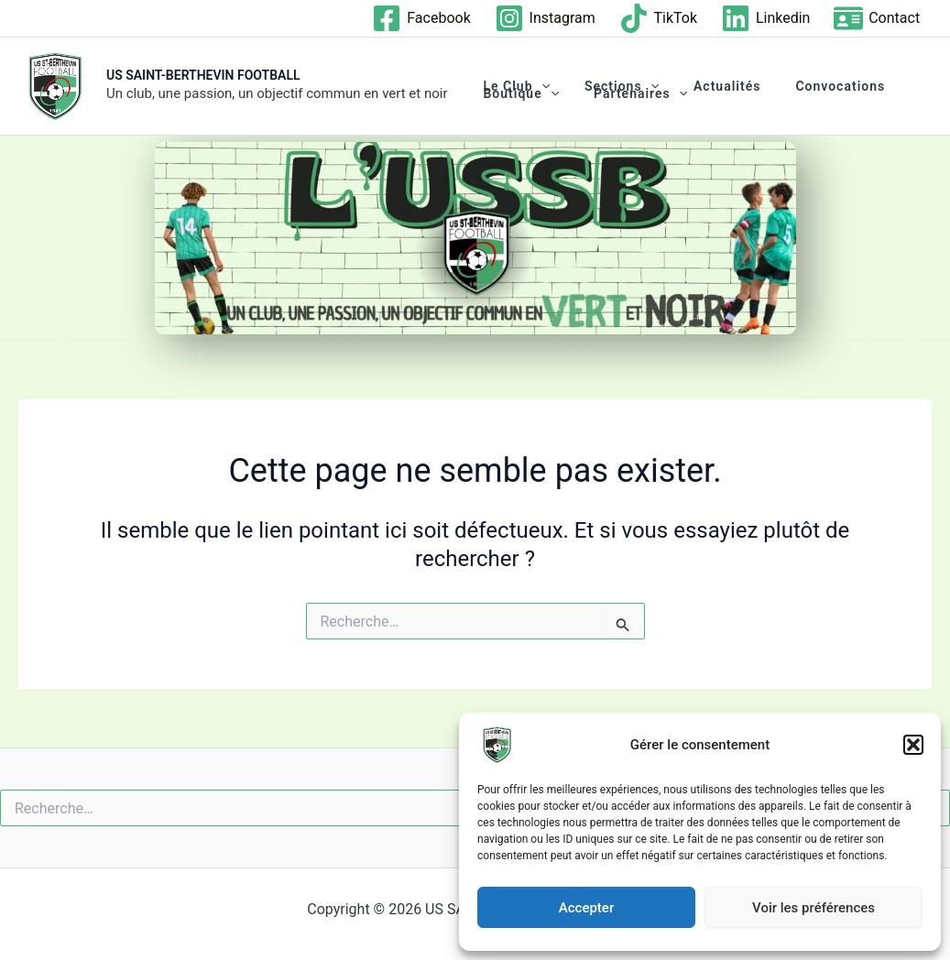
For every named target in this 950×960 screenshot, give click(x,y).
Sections (608, 86)
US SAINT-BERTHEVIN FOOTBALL (203, 75)
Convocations (808, 86)
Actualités (704, 86)
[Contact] (877, 18)
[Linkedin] (765, 18)
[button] (913, 745)
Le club (511, 86)
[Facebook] (421, 18)
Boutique (516, 93)
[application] (537, 86)
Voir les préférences (813, 908)
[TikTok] (658, 18)
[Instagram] (544, 18)
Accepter (586, 908)
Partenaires (626, 93)
